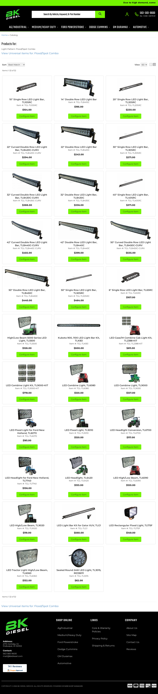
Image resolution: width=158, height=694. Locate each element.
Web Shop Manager (73, 686)
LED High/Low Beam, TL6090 (130, 477)
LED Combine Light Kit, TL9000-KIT (27, 385)
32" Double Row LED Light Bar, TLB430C (79, 196)
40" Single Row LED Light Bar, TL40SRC (131, 196)
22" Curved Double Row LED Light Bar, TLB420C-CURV (27, 148)
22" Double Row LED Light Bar (79, 147)
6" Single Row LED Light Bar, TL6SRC (131, 290)
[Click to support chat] (145, 14)
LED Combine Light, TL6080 (78, 385)
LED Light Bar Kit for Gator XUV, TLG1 (79, 525)
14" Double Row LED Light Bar (79, 99)
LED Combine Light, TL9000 (130, 385)
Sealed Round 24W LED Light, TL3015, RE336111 (79, 572)
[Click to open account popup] (127, 14)
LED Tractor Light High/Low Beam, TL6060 (27, 572)
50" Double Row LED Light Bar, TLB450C (27, 291)
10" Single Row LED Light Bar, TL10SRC (27, 101)
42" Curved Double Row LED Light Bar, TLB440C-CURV (27, 244)
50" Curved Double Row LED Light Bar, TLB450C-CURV (130, 244)
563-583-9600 (10, 653)
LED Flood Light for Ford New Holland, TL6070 (27, 431)
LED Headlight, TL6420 (79, 477)
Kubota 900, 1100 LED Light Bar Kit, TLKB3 (79, 339)
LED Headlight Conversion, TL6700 (130, 430)
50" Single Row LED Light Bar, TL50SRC (79, 291)
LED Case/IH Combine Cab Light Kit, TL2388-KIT (130, 339)
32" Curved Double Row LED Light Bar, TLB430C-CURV (27, 196)
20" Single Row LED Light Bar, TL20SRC (130, 101)
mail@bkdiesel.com (13, 656)
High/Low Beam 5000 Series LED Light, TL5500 (27, 339)
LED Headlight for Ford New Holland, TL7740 (27, 479)
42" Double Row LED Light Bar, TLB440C (78, 244)
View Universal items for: (30, 53)
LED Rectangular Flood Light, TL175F (130, 525)
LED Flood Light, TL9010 (79, 430)
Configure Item (27, 116)
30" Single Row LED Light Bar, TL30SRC (130, 148)
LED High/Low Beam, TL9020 (27, 525)
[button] (68, 14)
